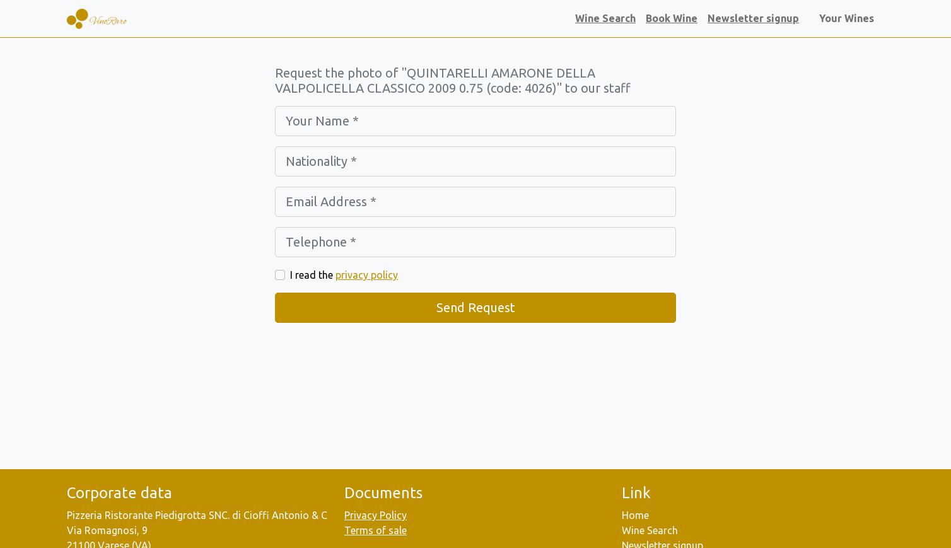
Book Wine (671, 18)
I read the (344, 275)
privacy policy (366, 275)
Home (635, 515)
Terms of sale (375, 530)
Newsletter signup (753, 18)
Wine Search (605, 18)
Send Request (475, 307)
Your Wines (849, 18)
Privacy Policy (375, 515)
